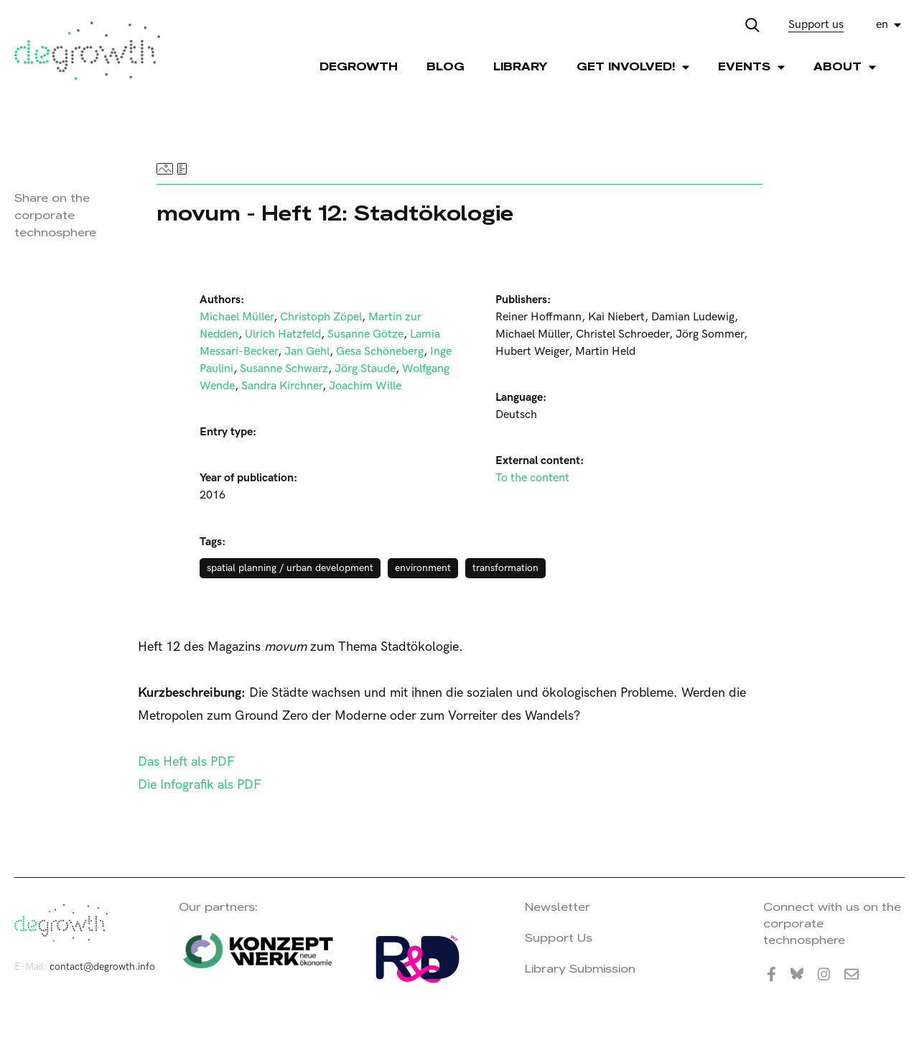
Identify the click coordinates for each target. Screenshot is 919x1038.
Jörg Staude (365, 369)
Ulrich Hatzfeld (283, 334)
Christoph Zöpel (321, 317)
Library (520, 66)
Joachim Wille (365, 386)
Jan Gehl (307, 351)
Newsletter (557, 906)
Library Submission (580, 968)
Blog (445, 66)
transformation (505, 568)
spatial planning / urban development (290, 568)
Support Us (558, 937)
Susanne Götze (365, 334)
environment (423, 568)
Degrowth (358, 66)
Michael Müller (237, 317)
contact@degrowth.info (102, 966)
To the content (532, 478)
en (882, 25)
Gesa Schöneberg (380, 351)
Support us (816, 25)
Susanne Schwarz (284, 369)
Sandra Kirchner (281, 386)
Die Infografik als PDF (199, 784)
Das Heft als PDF (186, 761)
